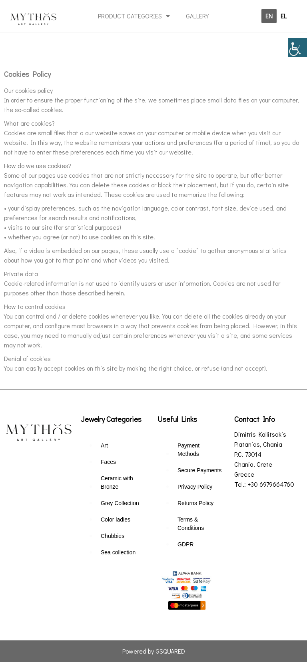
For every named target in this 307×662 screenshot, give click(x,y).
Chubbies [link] (112, 536)
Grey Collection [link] (120, 503)
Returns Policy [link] (195, 503)
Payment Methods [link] (188, 449)
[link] (297, 47)
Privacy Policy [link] (194, 486)
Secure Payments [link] (199, 470)
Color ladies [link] (115, 519)
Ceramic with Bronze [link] (117, 482)
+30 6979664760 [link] (270, 484)
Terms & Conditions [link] (190, 523)
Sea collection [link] (118, 552)
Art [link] (104, 445)
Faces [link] (108, 462)
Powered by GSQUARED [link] (153, 651)
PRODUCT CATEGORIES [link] (134, 16)
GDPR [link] (185, 544)
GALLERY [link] (197, 16)
